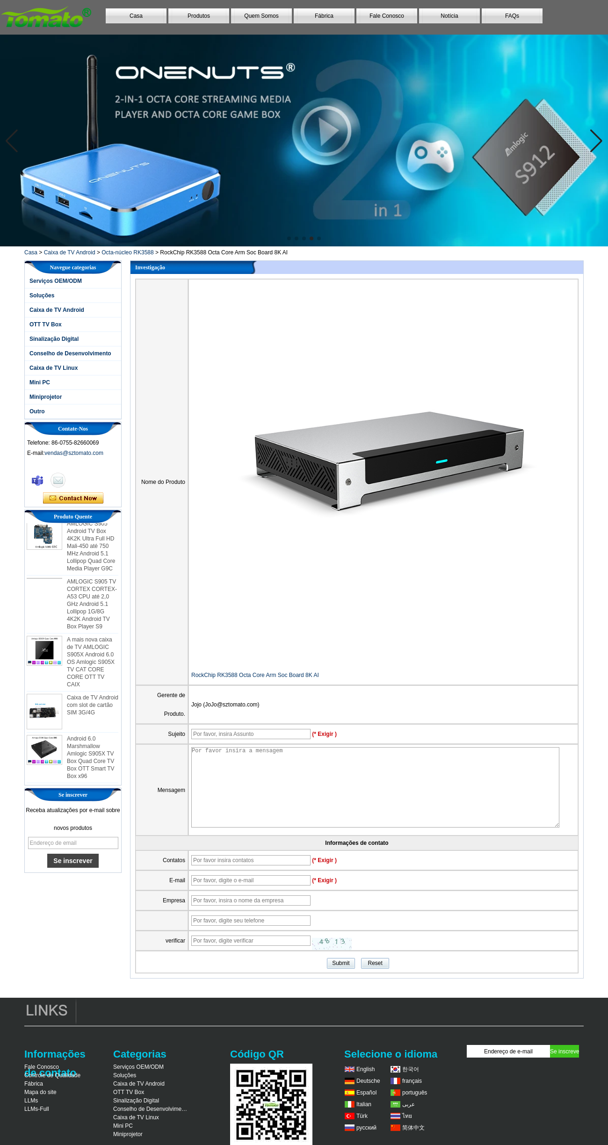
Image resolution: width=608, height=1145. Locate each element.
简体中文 (413, 1127)
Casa (136, 16)
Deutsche (368, 1081)
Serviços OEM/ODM (55, 281)
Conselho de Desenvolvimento (70, 353)
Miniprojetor (45, 397)
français (412, 1081)
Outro (37, 411)
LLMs (31, 1100)
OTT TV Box (45, 324)
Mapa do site (40, 1092)
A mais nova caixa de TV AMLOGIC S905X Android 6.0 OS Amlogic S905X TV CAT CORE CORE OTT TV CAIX (91, 664)
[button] (289, 238)
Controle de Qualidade (52, 1075)
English (365, 1069)
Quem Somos (261, 16)
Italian (363, 1104)
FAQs (512, 16)
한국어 (410, 1069)
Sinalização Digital (54, 339)
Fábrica (324, 16)
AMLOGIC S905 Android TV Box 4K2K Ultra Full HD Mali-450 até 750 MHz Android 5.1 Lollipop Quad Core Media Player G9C (91, 548)
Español (366, 1092)
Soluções (41, 295)
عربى (408, 1104)
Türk (362, 1116)
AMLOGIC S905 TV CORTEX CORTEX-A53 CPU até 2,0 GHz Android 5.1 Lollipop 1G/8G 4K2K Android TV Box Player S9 (92, 606)
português (414, 1092)
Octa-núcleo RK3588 (127, 252)
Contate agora (73, 498)
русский (366, 1127)
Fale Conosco (386, 16)
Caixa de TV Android (69, 252)
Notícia (449, 16)
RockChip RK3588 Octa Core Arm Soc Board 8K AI (255, 675)
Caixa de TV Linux (53, 368)
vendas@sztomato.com (73, 453)
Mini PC (39, 382)
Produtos (199, 16)
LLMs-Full (36, 1109)
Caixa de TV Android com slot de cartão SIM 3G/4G (92, 707)
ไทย (407, 1116)
